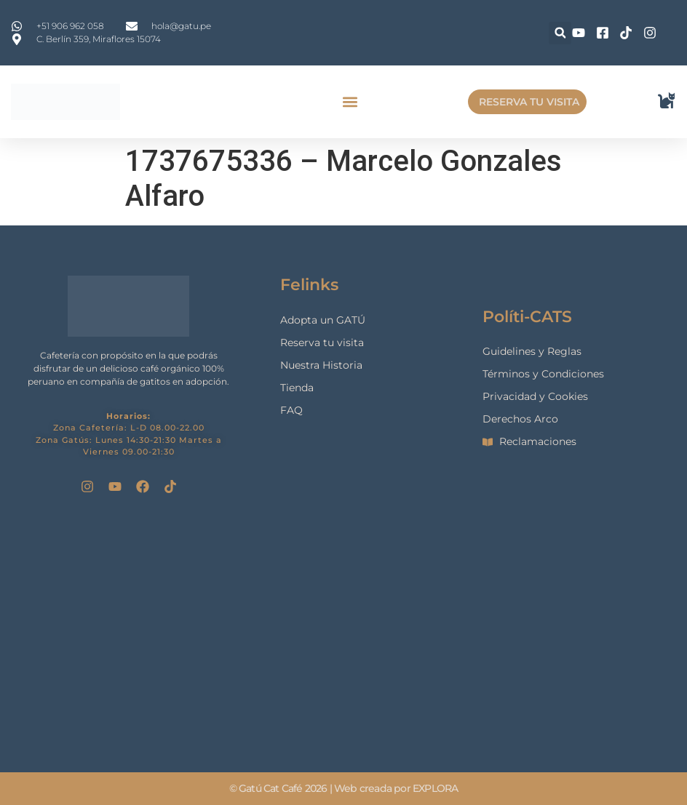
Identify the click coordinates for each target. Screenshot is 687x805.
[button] (560, 33)
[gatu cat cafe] (344, 632)
